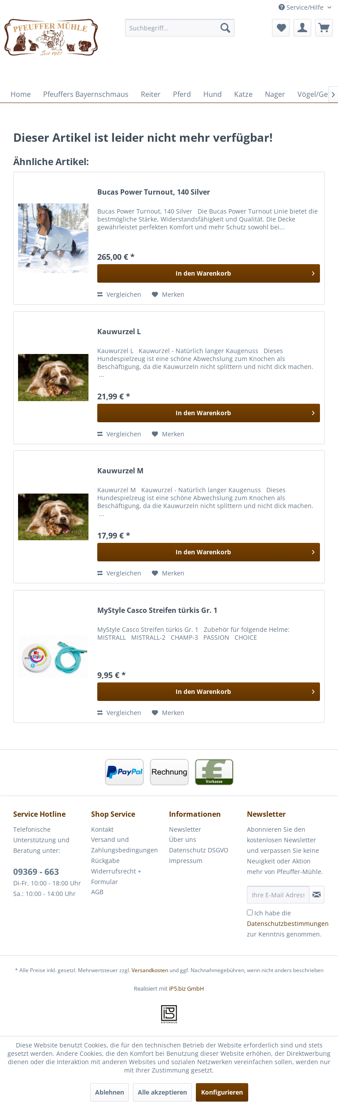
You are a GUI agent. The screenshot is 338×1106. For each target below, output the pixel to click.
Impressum (185, 860)
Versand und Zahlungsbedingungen (124, 844)
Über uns (182, 839)
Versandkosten (150, 970)
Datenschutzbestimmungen (288, 923)
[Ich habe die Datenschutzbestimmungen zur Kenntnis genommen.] (250, 912)
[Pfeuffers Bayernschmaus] (86, 94)
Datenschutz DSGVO (198, 850)
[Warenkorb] (324, 28)
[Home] (20, 94)
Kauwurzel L (119, 331)
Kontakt (102, 829)
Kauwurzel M (120, 471)
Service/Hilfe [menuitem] (302, 7)
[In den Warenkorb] (208, 273)
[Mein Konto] (302, 28)
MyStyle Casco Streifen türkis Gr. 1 (157, 610)
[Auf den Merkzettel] (168, 294)
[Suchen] (225, 28)
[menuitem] (180, 28)
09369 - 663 (36, 871)
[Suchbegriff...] (180, 28)
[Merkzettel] (281, 28)
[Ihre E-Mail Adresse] (278, 894)
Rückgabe (105, 860)
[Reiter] (151, 94)
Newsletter (185, 829)
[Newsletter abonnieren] (316, 894)
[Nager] (275, 94)
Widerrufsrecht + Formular (116, 876)
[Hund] (212, 94)
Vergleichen (119, 294)
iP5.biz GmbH (186, 988)
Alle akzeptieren (162, 1092)
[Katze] (243, 94)
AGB (97, 892)
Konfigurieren (222, 1092)
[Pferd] (182, 94)
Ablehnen (109, 1092)
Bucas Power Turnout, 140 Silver (153, 192)
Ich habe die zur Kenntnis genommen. (288, 923)
